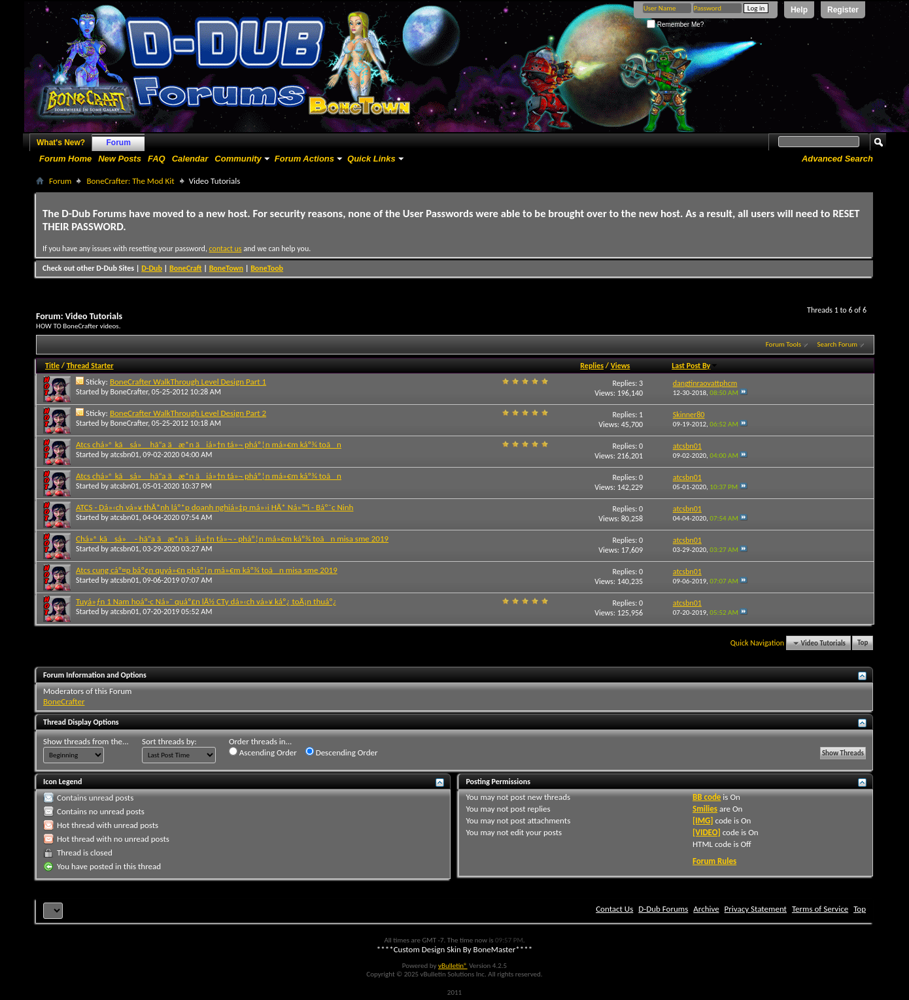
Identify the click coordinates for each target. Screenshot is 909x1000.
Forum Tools (783, 344)
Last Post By (695, 365)
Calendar (190, 159)
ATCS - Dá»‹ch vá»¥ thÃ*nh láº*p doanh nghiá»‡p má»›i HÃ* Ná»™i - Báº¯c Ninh (214, 507)
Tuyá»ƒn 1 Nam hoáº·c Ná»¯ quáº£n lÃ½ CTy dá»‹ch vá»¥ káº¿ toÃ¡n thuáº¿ (206, 601)
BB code (707, 797)
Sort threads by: (169, 741)
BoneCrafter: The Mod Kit (130, 181)
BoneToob (266, 268)
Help (799, 9)
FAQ (156, 159)
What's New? (61, 142)
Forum (119, 142)
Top (862, 643)
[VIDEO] (707, 832)
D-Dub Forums (663, 909)
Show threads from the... (86, 741)
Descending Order (341, 752)
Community (238, 159)
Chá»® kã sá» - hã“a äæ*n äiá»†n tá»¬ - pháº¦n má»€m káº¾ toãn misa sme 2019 (232, 538)
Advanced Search (837, 159)
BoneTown (226, 268)
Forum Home (65, 159)
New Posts (119, 159)
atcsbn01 (125, 454)
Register (843, 9)
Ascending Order (263, 752)
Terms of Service (820, 909)
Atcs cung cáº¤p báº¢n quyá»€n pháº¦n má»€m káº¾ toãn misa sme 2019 (206, 570)
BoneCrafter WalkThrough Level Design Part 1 (188, 382)
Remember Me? (675, 24)
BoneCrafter (129, 391)
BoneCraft (185, 268)
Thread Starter (90, 365)
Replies (592, 365)
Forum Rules (714, 861)
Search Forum (837, 344)
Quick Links (371, 159)
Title (52, 365)
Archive (706, 909)
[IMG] (703, 820)
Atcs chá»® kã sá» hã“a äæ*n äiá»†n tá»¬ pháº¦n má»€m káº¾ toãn (208, 444)
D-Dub (151, 268)
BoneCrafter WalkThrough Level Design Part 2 (188, 413)
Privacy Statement (756, 909)
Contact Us (614, 909)
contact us (225, 248)
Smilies (705, 809)
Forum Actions (304, 159)
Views (620, 365)
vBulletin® (453, 965)
